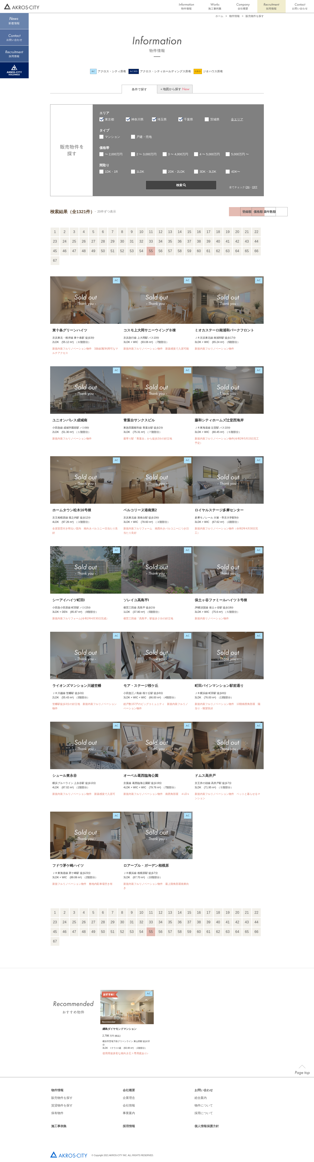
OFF (254, 187)
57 (170, 251)
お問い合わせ (204, 1090)
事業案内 (129, 1113)
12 (160, 232)
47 (74, 251)
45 (55, 251)
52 (122, 251)
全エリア (237, 119)
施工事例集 (59, 1126)
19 (228, 232)
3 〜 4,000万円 (178, 154)
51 (112, 251)
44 (256, 241)
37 (189, 241)
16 (199, 232)
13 (170, 232)
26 (84, 241)
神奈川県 (137, 119)
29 (112, 241)
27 (93, 241)
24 (65, 241)
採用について (204, 1113)
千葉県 (188, 119)
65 (247, 251)
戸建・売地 (144, 136)
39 (208, 241)
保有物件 (57, 1113)
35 (170, 241)
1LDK (140, 171)
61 (208, 251)
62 (218, 251)
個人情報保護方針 (207, 1126)
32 (141, 241)
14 (180, 232)
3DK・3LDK (208, 171)
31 (132, 241)
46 (65, 251)
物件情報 (57, 1090)
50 (103, 251)
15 (189, 232)
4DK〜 (235, 171)
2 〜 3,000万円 (147, 154)
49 (93, 251)
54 (141, 251)
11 (151, 232)
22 (256, 232)
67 (55, 260)
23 (55, 241)
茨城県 (214, 119)
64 (237, 251)
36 (180, 241)
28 (103, 241)
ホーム (219, 16)
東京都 (109, 119)
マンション (112, 136)
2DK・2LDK (176, 171)
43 (247, 241)
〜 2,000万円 (114, 154)
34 (160, 241)
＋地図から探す (174, 89)
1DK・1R (111, 171)
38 (199, 241)
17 (208, 232)
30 (122, 241)
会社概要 (129, 1090)
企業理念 (129, 1098)
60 (199, 251)
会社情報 (129, 1105)
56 (160, 251)
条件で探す (139, 89)
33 (151, 241)
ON (247, 187)
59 (189, 251)
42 (237, 241)
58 (180, 251)
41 (228, 241)
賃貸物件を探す (62, 1105)
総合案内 (201, 1098)
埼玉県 (162, 119)
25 (74, 241)
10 (141, 232)
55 (151, 251)
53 (132, 251)
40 (218, 241)
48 (84, 251)
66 (256, 251)
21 (247, 232)
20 (237, 232)
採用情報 (129, 1126)
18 (218, 232)
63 (228, 251)
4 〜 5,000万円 (210, 154)
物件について (204, 1105)
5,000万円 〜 (240, 154)
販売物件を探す (62, 1098)
